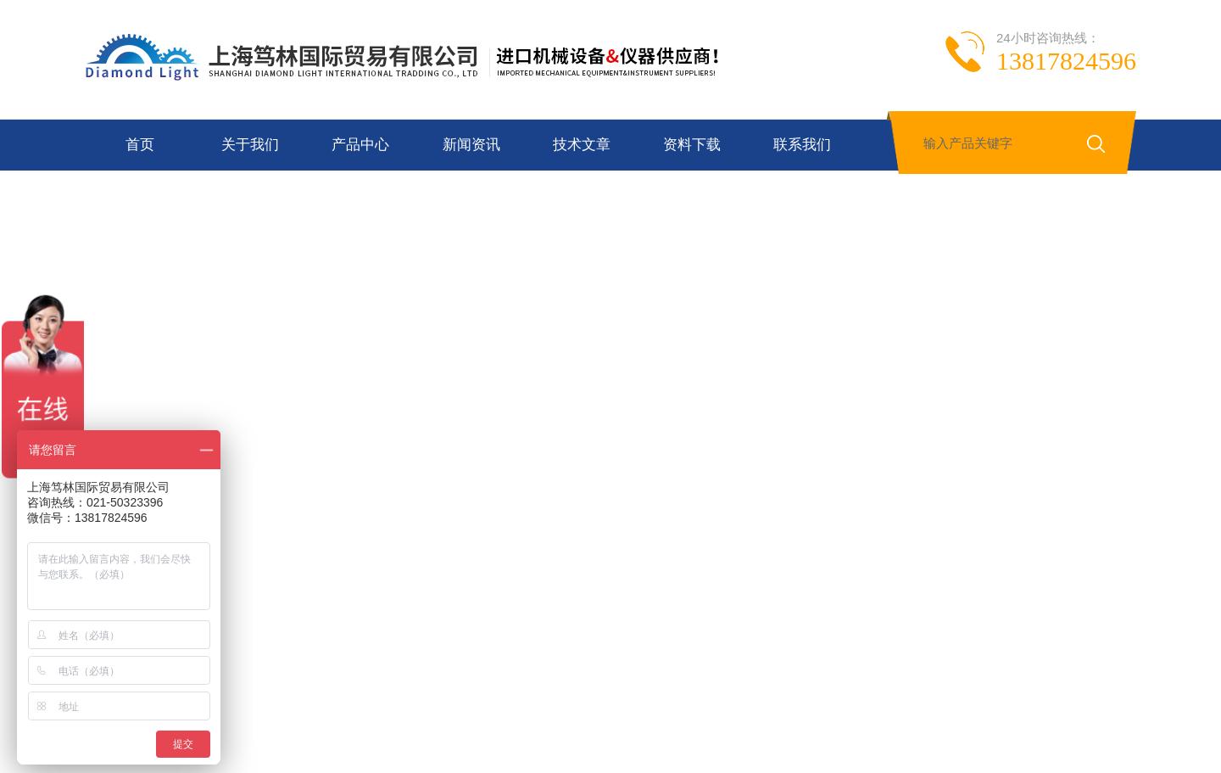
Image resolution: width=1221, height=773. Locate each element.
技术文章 (581, 145)
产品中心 (360, 145)
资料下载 (692, 145)
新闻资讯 (471, 145)
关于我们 (250, 145)
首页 (139, 145)
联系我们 (802, 145)
